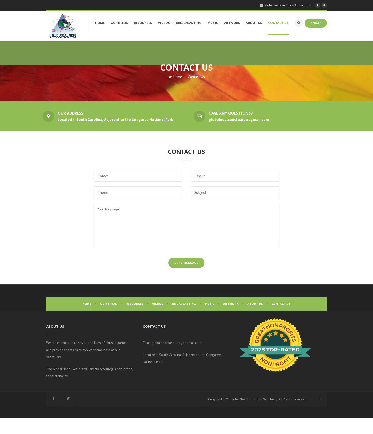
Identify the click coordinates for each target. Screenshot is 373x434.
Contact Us (281, 319)
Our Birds (108, 319)
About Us (255, 319)
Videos (157, 319)
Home (175, 92)
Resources (134, 319)
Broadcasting (184, 319)
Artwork (231, 319)
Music (209, 319)
